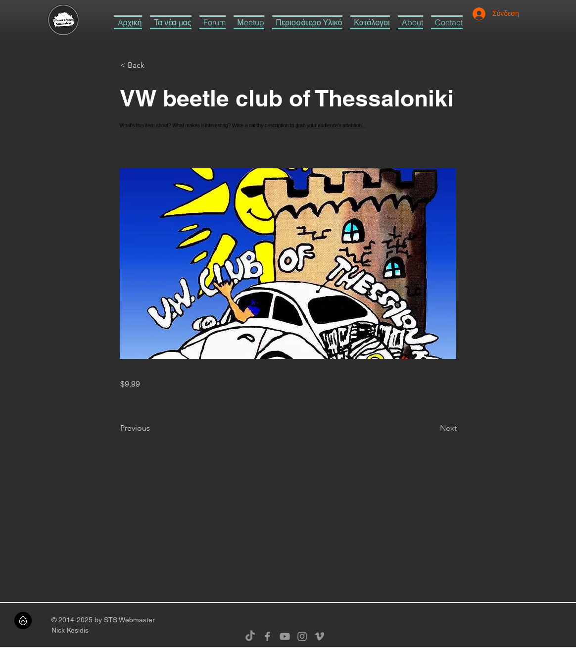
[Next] (432, 428)
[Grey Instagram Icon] (302, 636)
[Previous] (153, 428)
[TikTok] (250, 636)
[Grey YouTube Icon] (285, 636)
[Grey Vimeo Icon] (319, 636)
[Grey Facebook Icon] (267, 636)
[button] (307, 22)
